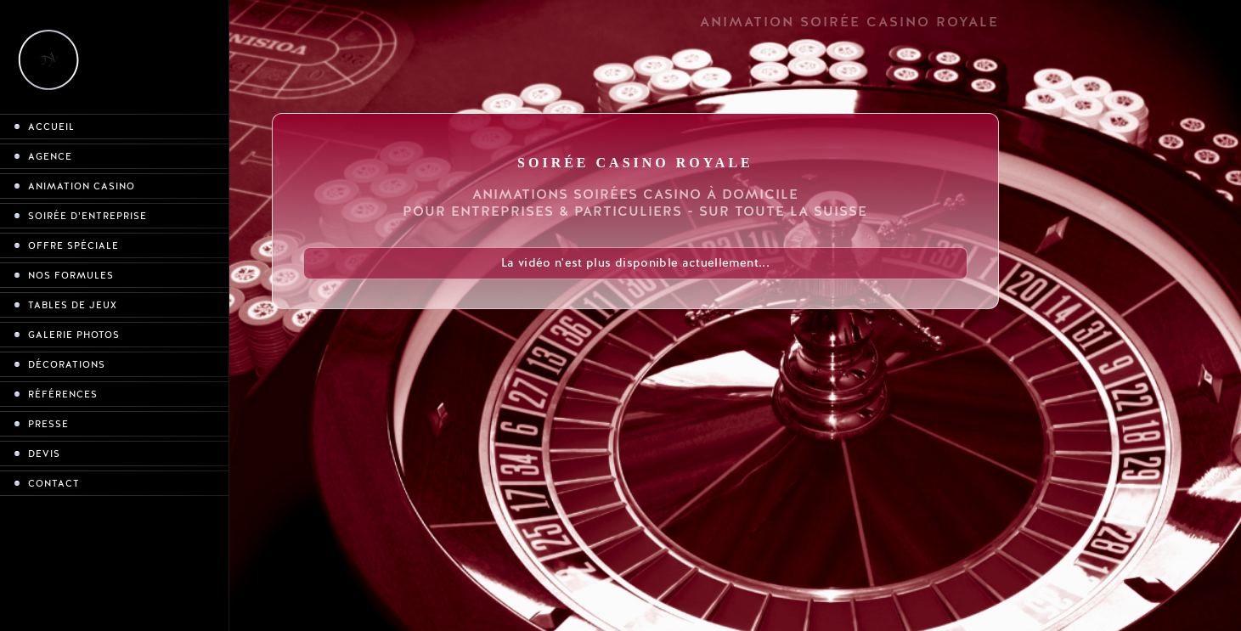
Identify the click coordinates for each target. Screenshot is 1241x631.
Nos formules (71, 275)
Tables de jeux (72, 305)
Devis (44, 454)
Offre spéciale (73, 245)
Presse (48, 424)
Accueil (51, 127)
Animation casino (81, 186)
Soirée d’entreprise (87, 216)
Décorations (66, 364)
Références (63, 394)
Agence (50, 156)
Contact (54, 483)
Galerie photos (74, 335)
